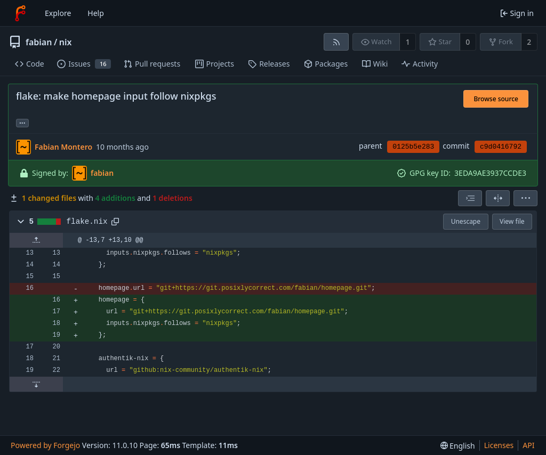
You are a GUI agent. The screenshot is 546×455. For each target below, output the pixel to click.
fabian (39, 42)
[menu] (525, 198)
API (528, 445)
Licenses (499, 445)
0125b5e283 (413, 147)
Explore (58, 13)
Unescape (465, 221)
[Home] (20, 13)
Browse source (495, 98)
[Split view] (498, 198)
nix (65, 42)
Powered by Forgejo (45, 445)
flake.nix (87, 221)
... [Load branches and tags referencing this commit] (22, 122)
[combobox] (470, 198)
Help (95, 13)
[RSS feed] (336, 42)
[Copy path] (115, 221)
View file (512, 221)
